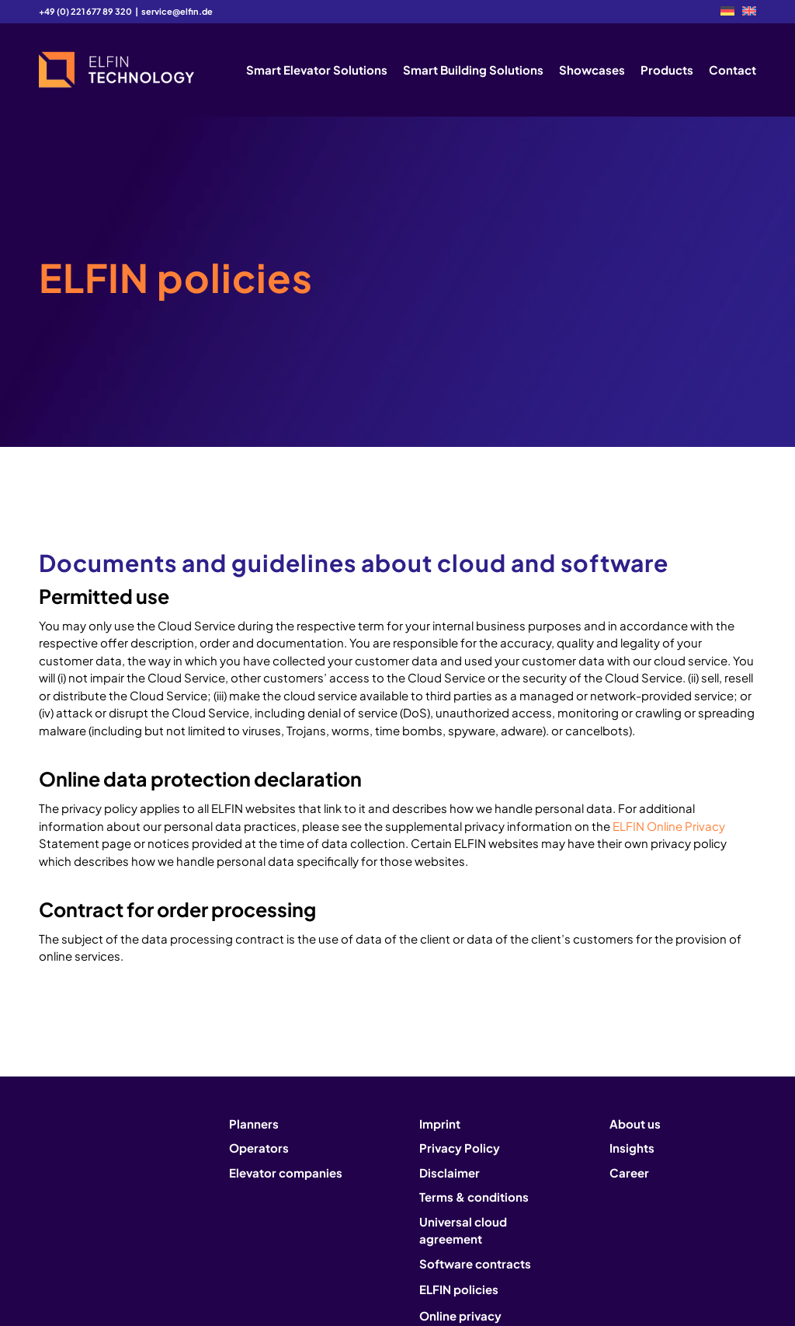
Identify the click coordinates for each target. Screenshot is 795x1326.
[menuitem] (727, 11)
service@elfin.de (177, 11)
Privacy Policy (459, 1147)
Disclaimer (449, 1172)
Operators (259, 1147)
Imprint (439, 1123)
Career (629, 1172)
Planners (254, 1123)
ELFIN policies (458, 1289)
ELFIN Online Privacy (669, 825)
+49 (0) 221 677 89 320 (85, 11)
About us (635, 1123)
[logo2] (116, 70)
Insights (631, 1147)
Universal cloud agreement (463, 1230)
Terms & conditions (474, 1196)
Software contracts (475, 1263)
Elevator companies (285, 1172)
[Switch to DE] (727, 11)
